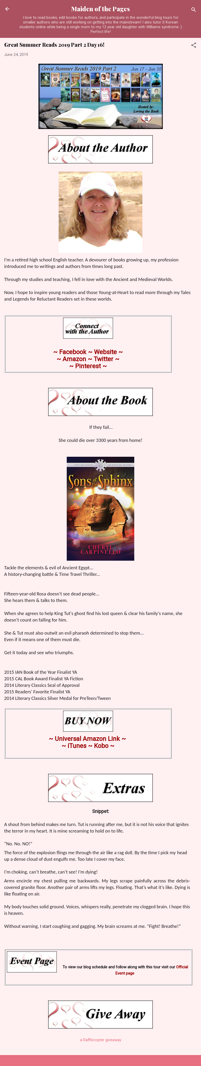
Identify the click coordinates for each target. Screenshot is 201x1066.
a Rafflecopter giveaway (100, 1040)
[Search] (194, 11)
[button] (194, 46)
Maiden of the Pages (100, 9)
